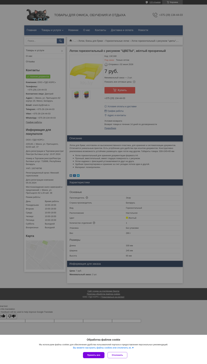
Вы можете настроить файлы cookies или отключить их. (102, 347)
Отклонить (117, 355)
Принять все (93, 355)
